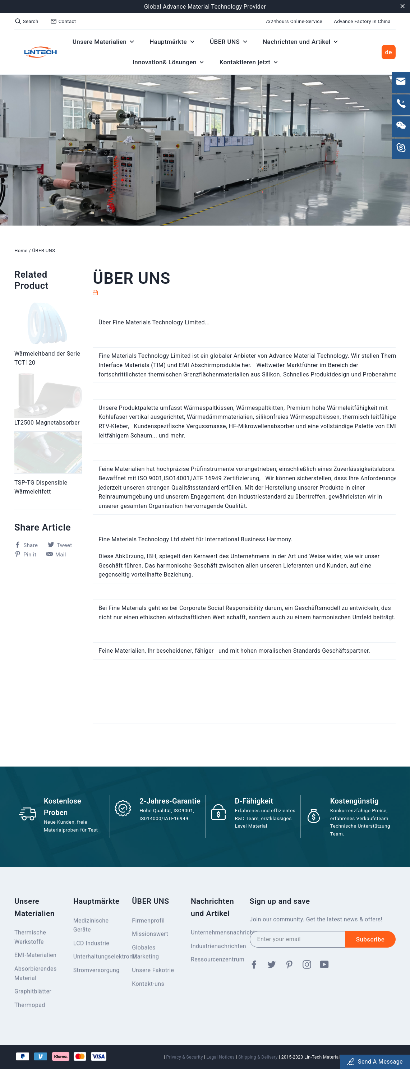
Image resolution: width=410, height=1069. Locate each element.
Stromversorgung (96, 970)
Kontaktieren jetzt (248, 62)
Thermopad (29, 1005)
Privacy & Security (184, 1057)
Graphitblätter (32, 991)
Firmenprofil (148, 920)
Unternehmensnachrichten (215, 932)
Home (21, 250)
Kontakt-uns (148, 984)
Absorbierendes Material (35, 974)
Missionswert (150, 934)
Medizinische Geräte (91, 925)
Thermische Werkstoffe (30, 937)
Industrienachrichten (215, 946)
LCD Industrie (91, 943)
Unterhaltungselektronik (97, 956)
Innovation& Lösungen (168, 62)
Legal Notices (221, 1057)
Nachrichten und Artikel (300, 41)
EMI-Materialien (35, 955)
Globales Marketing (145, 952)
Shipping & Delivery (257, 1057)
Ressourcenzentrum (215, 959)
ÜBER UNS (228, 41)
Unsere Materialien (103, 41)
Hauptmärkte (171, 41)
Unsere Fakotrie (153, 970)
